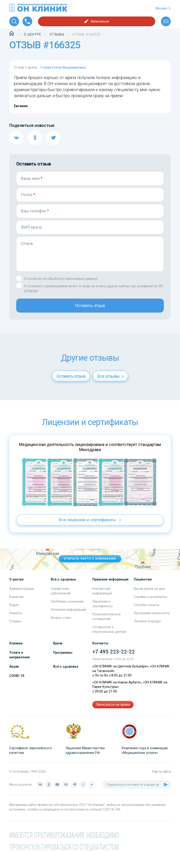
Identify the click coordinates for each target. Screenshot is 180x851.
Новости (15, 613)
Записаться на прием (113, 705)
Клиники (15, 643)
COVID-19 (16, 676)
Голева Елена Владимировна (63, 67)
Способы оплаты (146, 605)
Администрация (21, 589)
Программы (62, 653)
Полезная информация (68, 610)
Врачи (57, 643)
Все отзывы (110, 376)
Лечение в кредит (147, 621)
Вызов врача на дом (149, 589)
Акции (14, 667)
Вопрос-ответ (61, 618)
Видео (14, 605)
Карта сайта (161, 772)
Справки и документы (150, 597)
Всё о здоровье (65, 667)
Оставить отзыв (90, 305)
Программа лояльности (152, 613)
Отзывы (15, 621)
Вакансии (16, 597)
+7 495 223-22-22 (113, 652)
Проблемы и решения (67, 602)
